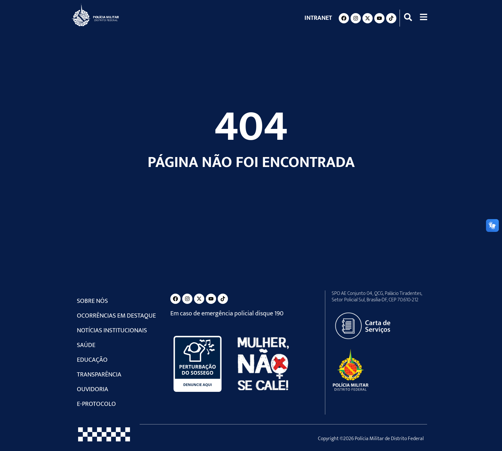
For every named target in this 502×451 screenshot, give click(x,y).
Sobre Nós (92, 301)
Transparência (99, 374)
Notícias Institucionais (112, 330)
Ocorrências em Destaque (116, 315)
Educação (92, 359)
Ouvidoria (92, 389)
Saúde (86, 345)
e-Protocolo (96, 404)
